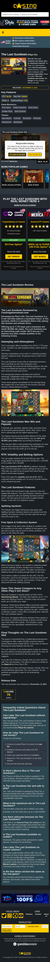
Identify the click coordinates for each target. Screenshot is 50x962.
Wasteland (18, 122)
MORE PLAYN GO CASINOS (25, 205)
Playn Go (32, 55)
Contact (38, 914)
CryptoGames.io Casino (13, 222)
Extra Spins (33, 108)
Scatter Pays (7, 111)
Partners (29, 914)
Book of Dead (33, 185)
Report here (13, 161)
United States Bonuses (20, 46)
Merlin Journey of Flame (11, 185)
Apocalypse (6, 118)
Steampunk (6, 122)
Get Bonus (14, 256)
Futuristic (37, 118)
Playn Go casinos (25, 728)
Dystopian (27, 118)
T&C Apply (8, 261)
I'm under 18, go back (17, 154)
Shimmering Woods (9, 597)
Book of (7, 664)
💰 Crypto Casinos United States (24, 43)
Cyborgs (17, 118)
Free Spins (6, 108)
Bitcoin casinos (9, 864)
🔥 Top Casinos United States (23, 38)
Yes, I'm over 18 (34, 154)
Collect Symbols (19, 108)
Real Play (43, 162)
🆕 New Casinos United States (23, 41)
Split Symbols (20, 111)
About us (46, 915)
